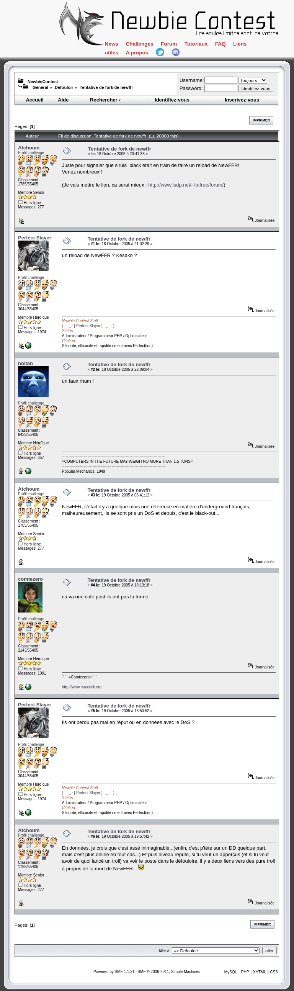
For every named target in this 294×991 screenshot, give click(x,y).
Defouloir (64, 87)
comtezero (30, 579)
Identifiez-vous (172, 100)
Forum (169, 44)
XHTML (259, 972)
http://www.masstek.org (81, 687)
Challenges (139, 44)
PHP (245, 972)
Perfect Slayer (34, 238)
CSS (274, 972)
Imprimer (261, 120)
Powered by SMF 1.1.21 (113, 972)
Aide (63, 100)
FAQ (220, 44)
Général (40, 87)
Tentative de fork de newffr (106, 87)
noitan (25, 363)
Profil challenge (31, 153)
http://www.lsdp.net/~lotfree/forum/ (186, 185)
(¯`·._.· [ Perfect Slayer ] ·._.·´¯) (88, 326)
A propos (137, 53)
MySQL (230, 972)
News (111, 44)
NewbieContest (43, 81)
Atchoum (28, 148)
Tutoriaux (196, 44)
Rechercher (105, 100)
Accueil (34, 100)
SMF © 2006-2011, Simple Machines (168, 972)
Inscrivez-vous (242, 100)
